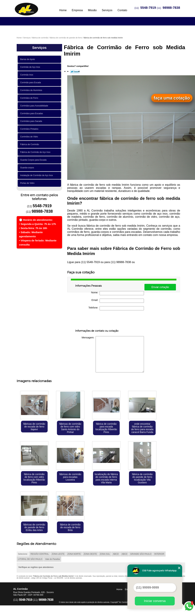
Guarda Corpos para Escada (34, 160)
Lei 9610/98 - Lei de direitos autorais (68, 578)
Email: (117, 301)
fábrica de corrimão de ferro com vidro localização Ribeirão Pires (34, 478)
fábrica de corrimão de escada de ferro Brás (70, 527)
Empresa (77, 10)
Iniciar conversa (155, 601)
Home (63, 10)
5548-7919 (148, 7)
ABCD (116, 554)
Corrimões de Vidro (29, 136)
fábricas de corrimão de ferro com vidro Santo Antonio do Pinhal (70, 427)
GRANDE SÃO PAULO (140, 554)
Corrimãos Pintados (30, 129)
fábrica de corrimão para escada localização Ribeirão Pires (106, 427)
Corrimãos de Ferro (29, 98)
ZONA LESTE (58, 554)
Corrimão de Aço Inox (30, 67)
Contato (122, 10)
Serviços (107, 10)
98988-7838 (171, 7)
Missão (92, 10)
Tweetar (75, 71)
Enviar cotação (160, 287)
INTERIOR (159, 554)
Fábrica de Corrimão (30, 144)
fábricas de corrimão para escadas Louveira (70, 477)
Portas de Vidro (28, 183)
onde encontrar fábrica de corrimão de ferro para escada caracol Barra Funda (142, 427)
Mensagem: (113, 354)
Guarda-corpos (27, 167)
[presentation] (97, 320)
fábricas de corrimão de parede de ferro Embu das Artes (34, 527)
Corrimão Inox (27, 75)
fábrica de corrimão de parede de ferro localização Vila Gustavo (142, 478)
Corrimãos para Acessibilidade (34, 106)
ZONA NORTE (74, 554)
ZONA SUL (105, 554)
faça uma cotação (172, 98)
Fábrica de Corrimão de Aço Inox (36, 152)
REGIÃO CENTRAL (40, 554)
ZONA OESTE (90, 554)
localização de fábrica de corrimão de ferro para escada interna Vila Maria (106, 478)
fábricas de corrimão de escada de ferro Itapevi (34, 426)
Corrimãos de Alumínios (31, 90)
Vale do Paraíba (52, 559)
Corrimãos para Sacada (31, 121)
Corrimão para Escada (31, 82)
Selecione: (23, 554)
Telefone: (116, 308)
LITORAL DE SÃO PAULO (30, 559)
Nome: (117, 293)
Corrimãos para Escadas (32, 113)
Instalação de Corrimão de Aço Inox (37, 175)
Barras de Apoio (28, 59)
